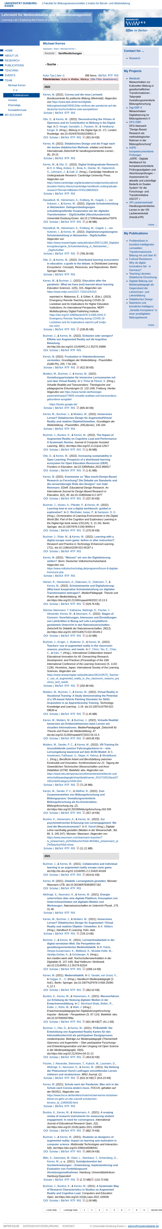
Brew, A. (81, 168)
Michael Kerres (67, 49)
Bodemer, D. (77, 642)
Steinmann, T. (77, 1063)
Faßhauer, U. (69, 755)
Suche (52, 64)
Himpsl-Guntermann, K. (60, 951)
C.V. (15, 90)
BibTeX (102, 75)
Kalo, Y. (58, 652)
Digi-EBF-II (135, 107)
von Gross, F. (108, 975)
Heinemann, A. (69, 200)
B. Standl (90, 826)
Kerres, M (48, 94)
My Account (13, 115)
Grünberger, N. (80, 954)
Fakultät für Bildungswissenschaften (64, 3)
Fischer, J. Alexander (55, 1063)
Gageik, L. (101, 200)
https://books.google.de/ (63, 404)
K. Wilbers (107, 926)
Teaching (11, 70)
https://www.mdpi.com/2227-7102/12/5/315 (72, 291)
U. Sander (94, 975)
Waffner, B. (82, 791)
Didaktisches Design (141, 299)
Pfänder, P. (77, 505)
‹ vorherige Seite (70, 1210)
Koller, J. (52, 1007)
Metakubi (134, 78)
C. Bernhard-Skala (88, 1003)
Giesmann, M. (62, 1157)
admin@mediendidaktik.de (143, 1226)
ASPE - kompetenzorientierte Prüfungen (141, 151)
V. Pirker (85, 381)
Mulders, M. (50, 373)
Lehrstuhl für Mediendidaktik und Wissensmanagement (46, 17)
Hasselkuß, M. (51, 200)
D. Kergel (61, 126)
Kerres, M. (62, 119)
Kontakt (69, 1226)
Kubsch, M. (92, 1063)
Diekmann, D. (83, 582)
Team (56, 49)
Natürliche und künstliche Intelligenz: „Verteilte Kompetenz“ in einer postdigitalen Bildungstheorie (143, 310)
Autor (46, 75)
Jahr (58, 75)
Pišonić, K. (100, 381)
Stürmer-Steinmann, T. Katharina (62, 610)
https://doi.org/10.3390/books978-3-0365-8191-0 (77, 315)
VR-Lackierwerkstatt (141, 202)
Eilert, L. (76, 1157)
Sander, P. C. (65, 744)
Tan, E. (104, 649)
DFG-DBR (135, 122)
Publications (14, 65)
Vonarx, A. (63, 505)
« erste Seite (51, 1210)
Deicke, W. (94, 168)
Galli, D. (74, 171)
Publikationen (21, 95)
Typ (52, 75)
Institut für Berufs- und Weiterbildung (109, 3)
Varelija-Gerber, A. (57, 954)
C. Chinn (94, 649)
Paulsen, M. (91, 126)
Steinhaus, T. (89, 1157)
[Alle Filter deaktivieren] (103, 79)
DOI (45, 137)
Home (9, 50)
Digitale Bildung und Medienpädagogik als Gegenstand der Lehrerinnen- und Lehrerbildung (141, 288)
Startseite (47, 49)
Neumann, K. (83, 613)
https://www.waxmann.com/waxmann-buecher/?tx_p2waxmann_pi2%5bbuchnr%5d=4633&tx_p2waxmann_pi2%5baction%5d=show (82, 841)
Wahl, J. (77, 1007)
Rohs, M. (63, 1007)
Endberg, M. (87, 200)
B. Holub (105, 947)
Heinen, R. (49, 582)
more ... (152, 224)
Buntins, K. (63, 435)
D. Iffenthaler (74, 512)
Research (12, 60)
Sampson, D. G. (106, 512)
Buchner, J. (65, 280)
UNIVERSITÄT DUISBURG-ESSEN (21, 4)
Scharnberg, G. (108, 1157)
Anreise (12, 100)
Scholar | (48, 112)
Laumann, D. (107, 1063)
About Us (11, 55)
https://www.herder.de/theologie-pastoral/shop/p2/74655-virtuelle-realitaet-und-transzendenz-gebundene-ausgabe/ (82, 396)
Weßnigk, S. (89, 610)
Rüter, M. (62, 536)
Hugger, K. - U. (58, 979)
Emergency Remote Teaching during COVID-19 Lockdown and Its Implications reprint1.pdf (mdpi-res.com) (77, 322)
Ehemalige (14, 105)
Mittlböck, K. (83, 951)
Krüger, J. (63, 642)
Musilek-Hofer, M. (101, 951)
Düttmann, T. (100, 582)
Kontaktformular (17, 110)
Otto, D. (47, 119)
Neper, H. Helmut (88, 755)
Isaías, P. (88, 512)
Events (10, 75)
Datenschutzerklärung (41, 1226)
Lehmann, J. (58, 171)
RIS (116, 75)
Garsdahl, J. (76, 126)
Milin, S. (47, 1157)
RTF (110, 75)
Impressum (11, 1226)
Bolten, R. (106, 1003)
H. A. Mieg (56, 168)
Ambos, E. (69, 168)
